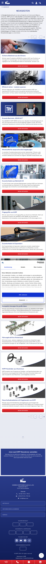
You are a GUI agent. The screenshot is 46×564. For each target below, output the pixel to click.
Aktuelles (6, 503)
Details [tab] (23, 267)
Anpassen (23, 300)
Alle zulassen (23, 294)
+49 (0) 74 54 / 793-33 (23, 496)
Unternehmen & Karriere (11, 509)
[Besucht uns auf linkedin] (16, 540)
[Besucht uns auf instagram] (29, 540)
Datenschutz (19, 558)
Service (5, 514)
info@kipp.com (23, 498)
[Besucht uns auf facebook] (25, 540)
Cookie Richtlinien (28, 558)
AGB (24, 556)
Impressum (20, 556)
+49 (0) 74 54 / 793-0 (23, 493)
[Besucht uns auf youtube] (21, 540)
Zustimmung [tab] (8, 267)
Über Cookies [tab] (38, 267)
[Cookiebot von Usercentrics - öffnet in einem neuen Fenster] (37, 263)
